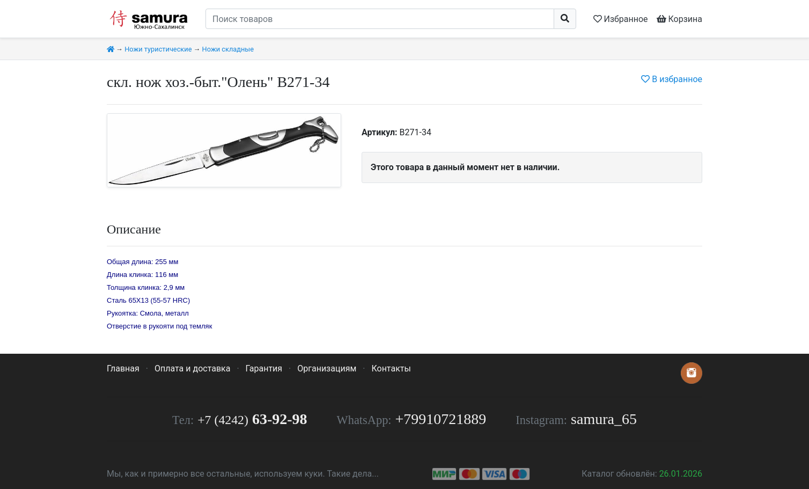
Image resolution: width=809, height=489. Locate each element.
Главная (123, 368)
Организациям (326, 368)
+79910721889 (441, 419)
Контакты (390, 368)
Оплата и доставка (192, 368)
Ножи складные (228, 49)
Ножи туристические (158, 49)
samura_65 (604, 419)
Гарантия (264, 368)
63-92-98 (252, 419)
